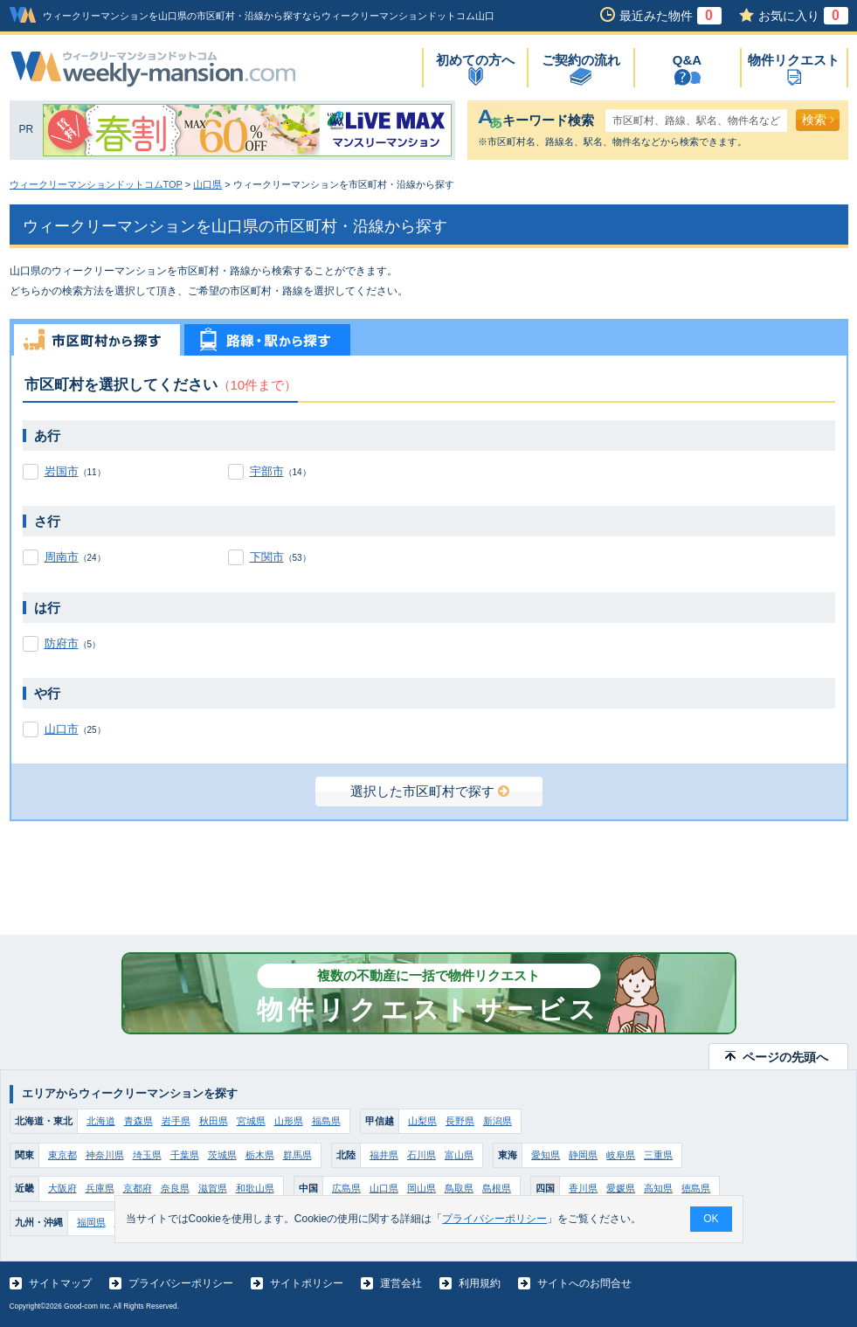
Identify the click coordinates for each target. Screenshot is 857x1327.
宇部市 (267, 471)
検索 (818, 120)
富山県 (459, 1155)
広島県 (346, 1188)
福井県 (384, 1155)
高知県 (658, 1188)
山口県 (207, 184)
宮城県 (251, 1121)
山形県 (288, 1121)
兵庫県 (100, 1188)
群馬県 (297, 1155)
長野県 (460, 1121)
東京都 (62, 1155)
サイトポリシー (306, 1283)
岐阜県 (620, 1155)
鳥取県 (459, 1188)
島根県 (496, 1188)
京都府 (137, 1188)
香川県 (583, 1188)
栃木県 (259, 1155)
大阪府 (62, 1188)
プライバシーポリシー (180, 1283)
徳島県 (695, 1188)
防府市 (62, 643)
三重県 (658, 1155)
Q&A (687, 59)
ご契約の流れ (581, 59)
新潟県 (497, 1121)
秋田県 (213, 1121)
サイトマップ (60, 1283)
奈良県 (175, 1188)
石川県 (421, 1155)
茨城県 (222, 1155)
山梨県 (422, 1121)
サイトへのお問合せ (584, 1283)
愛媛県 (620, 1188)
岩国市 (62, 471)
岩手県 (176, 1121)
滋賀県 (212, 1188)
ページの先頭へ (785, 1057)
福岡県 (91, 1222)
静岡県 (583, 1155)
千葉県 (184, 1155)
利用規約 (480, 1283)
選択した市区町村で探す (429, 791)
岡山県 (421, 1188)
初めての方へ (475, 59)
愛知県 (545, 1155)
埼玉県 (147, 1155)
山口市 (62, 729)
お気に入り (803, 16)
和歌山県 (255, 1188)
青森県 (138, 1121)
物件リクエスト (794, 59)
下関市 (267, 556)
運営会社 (401, 1283)
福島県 (326, 1121)
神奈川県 (105, 1155)
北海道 (100, 1121)
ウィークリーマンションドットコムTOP (96, 184)
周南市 (62, 556)
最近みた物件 (670, 16)
